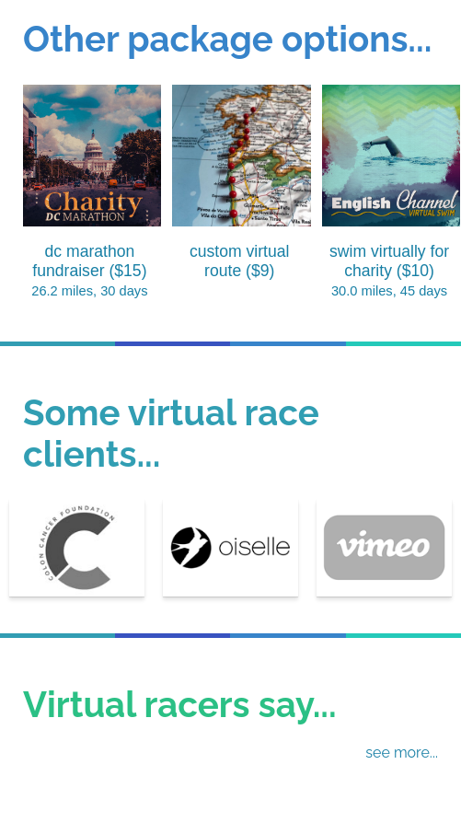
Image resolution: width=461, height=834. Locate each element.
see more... (401, 752)
